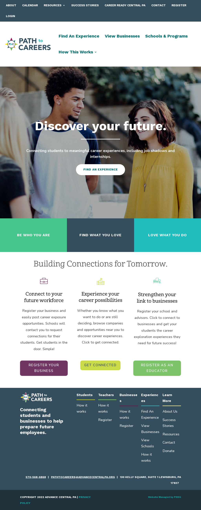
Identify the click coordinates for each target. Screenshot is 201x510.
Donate (169, 451)
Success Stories (85, 5)
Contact (158, 5)
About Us (170, 411)
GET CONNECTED (100, 365)
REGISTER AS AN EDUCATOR (157, 368)
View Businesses (122, 36)
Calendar (30, 5)
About (11, 5)
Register (179, 5)
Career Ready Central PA (125, 5)
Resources (52, 5)
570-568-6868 (36, 477)
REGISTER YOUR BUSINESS (44, 368)
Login (10, 16)
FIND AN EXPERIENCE (100, 169)
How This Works (75, 52)
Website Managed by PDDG (164, 497)
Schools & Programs (166, 36)
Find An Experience (78, 36)
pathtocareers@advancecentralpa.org (83, 477)
